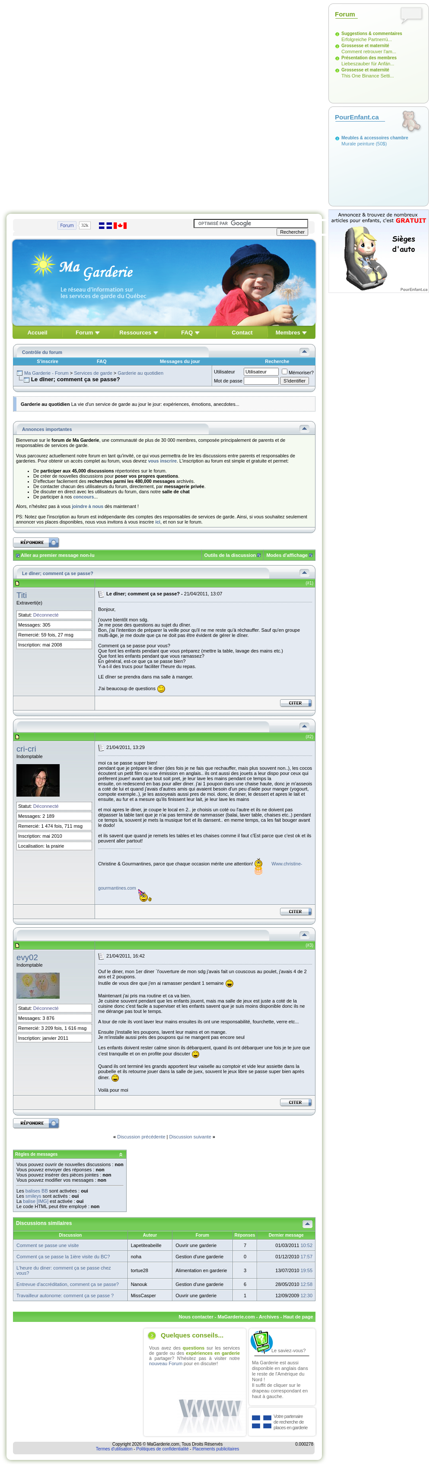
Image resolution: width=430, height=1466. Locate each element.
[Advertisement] (101, 104)
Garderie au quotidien (140, 373)
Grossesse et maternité (365, 45)
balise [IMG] (35, 1201)
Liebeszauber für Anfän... (367, 63)
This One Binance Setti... (367, 75)
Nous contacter (196, 1316)
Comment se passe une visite (47, 1245)
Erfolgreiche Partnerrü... (366, 39)
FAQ (187, 332)
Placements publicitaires (215, 1449)
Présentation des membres (369, 57)
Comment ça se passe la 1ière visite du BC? (63, 1256)
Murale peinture (357, 143)
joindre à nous (87, 506)
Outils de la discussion (230, 555)
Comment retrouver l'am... (368, 51)
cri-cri (26, 748)
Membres (288, 332)
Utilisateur (224, 371)
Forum (84, 332)
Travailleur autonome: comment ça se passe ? (65, 1295)
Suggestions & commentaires (371, 33)
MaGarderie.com (236, 1316)
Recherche (277, 361)
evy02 (27, 957)
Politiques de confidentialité (162, 1449)
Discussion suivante (190, 1136)
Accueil (37, 332)
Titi (21, 595)
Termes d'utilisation (114, 1449)
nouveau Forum (165, 1363)
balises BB (36, 1190)
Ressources (135, 332)
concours (83, 496)
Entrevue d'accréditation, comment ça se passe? (67, 1284)
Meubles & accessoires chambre (374, 137)
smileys (33, 1196)
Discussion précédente (141, 1136)
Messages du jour (180, 361)
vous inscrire (162, 460)
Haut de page (298, 1316)
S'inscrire (47, 361)
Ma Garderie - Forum (46, 373)
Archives (269, 1316)
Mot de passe (228, 380)
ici (157, 521)
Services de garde (93, 373)
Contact (242, 332)
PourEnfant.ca (357, 117)
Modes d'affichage (287, 555)
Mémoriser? (298, 372)
